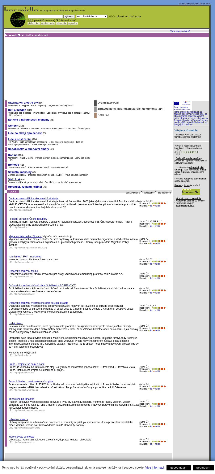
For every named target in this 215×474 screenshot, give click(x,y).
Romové (13, 164)
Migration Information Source (25, 236)
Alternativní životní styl (23, 102)
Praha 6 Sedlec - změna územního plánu (31, 381)
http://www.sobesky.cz (24, 294)
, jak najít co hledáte (190, 201)
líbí (150, 206)
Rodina (12, 155)
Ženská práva (84, 128)
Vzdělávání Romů (59, 167)
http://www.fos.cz (22, 227)
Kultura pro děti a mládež (19, 113)
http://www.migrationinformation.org (30, 248)
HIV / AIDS (13, 142)
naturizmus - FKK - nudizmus (25, 256)
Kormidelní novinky (185, 203)
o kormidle (61, 23)
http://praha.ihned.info (24, 372)
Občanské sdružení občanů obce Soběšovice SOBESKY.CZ (42, 285)
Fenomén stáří (14, 182)
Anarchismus (14, 105)
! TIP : (30, 20)
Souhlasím (203, 467)
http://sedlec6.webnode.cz (26, 390)
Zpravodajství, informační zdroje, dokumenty (127, 108)
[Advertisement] (106, 68)
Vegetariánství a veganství (61, 105)
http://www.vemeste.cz (24, 442)
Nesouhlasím (178, 467)
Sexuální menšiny (20, 172)
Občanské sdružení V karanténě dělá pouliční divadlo (38, 302)
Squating (42, 105)
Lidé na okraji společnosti (25, 133)
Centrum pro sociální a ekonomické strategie (33, 198)
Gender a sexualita (30, 128)
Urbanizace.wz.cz (18, 419)
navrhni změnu (48, 23)
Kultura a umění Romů (38, 167)
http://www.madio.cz (23, 276)
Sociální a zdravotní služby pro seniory (63, 182)
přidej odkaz (34, 23)
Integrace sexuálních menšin (41, 175)
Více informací (154, 467)
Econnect (205, 4)
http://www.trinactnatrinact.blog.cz (29, 410)
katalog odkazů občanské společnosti (62, 10)
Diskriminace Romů (17, 167)
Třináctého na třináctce (21, 398)
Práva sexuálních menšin (76, 175)
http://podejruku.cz (22, 355)
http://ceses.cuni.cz (23, 210)
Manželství (13, 158)
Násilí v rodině (26, 158)
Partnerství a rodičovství (52, 128)
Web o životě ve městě (21, 436)
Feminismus (13, 128)
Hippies (25, 105)
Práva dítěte (39, 113)
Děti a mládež (17, 110)
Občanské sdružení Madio (23, 271)
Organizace (105, 102)
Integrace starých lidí (33, 182)
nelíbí (156, 206)
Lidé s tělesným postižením (61, 142)
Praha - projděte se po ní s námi (27, 364)
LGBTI (59, 175)
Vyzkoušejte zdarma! (180, 31)
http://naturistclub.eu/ (24, 262)
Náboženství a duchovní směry (28, 149)
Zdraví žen (70, 128)
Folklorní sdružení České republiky (28, 218)
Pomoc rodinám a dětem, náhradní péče (54, 158)
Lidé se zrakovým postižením (44, 144)
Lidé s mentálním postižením (33, 142)
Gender (13, 125)
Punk (33, 105)
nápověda (73, 23)
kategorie (188, 179)
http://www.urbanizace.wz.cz (27, 428)
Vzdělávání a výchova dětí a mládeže (64, 113)
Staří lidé (14, 179)
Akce (101, 114)
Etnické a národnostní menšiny (28, 119)
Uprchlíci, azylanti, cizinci (25, 186)
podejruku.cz (16, 323)
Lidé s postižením (19, 139)
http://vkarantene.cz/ (23, 314)
